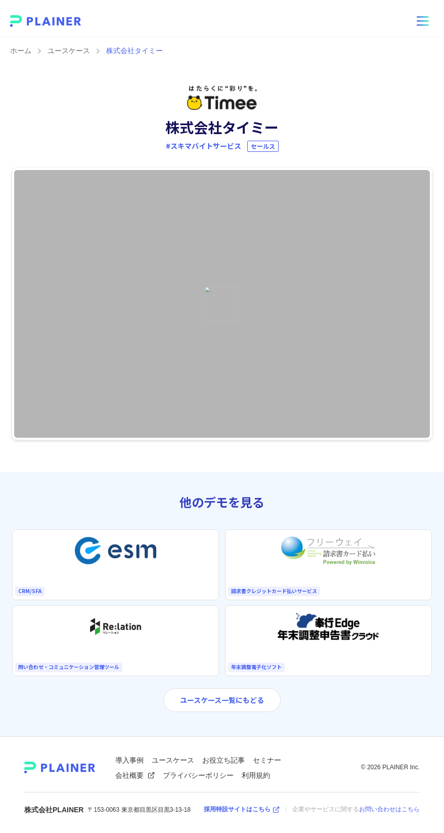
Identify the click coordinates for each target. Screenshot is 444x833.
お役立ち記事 (223, 760)
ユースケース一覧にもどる (222, 700)
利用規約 (256, 775)
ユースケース (69, 51)
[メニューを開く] (423, 21)
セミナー (267, 760)
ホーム (20, 51)
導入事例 (129, 760)
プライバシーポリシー (198, 775)
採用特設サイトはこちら (242, 809)
